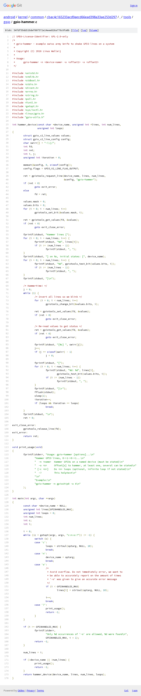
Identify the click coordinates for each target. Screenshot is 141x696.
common (37, 17)
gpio (6, 22)
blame (93, 30)
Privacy (31, 690)
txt (126, 690)
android (9, 17)
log (84, 30)
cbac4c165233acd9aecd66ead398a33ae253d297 (82, 17)
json (135, 690)
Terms (40, 690)
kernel (23, 17)
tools (127, 17)
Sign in (134, 5)
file (75, 30)
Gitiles (21, 690)
